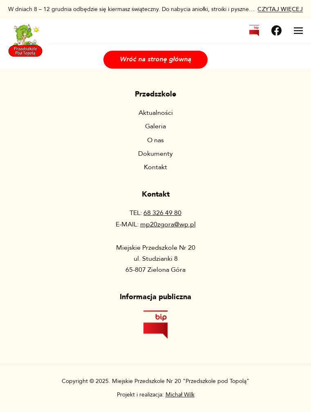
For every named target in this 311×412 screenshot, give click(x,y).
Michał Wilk (180, 395)
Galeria (155, 126)
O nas (155, 140)
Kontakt (155, 167)
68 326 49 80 (162, 212)
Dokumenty (155, 153)
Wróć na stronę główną (155, 59)
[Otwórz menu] (298, 30)
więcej (280, 9)
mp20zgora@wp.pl (168, 224)
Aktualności (156, 112)
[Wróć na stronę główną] (25, 35)
